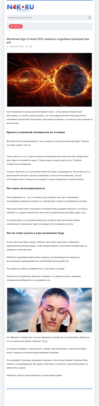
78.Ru (44, 341)
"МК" (83, 212)
